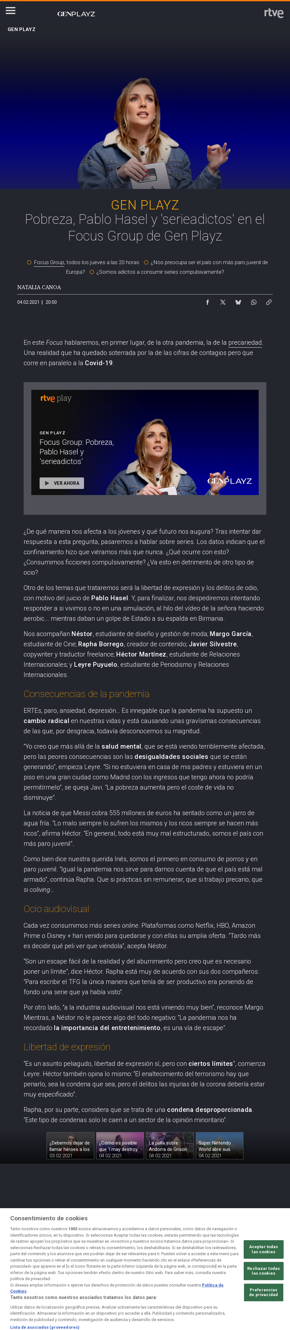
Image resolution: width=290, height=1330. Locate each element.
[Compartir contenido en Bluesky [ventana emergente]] (238, 301)
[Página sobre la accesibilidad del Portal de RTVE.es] (186, 1268)
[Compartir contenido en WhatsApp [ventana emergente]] (253, 301)
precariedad (245, 342)
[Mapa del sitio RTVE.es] (228, 1268)
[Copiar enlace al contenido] (269, 301)
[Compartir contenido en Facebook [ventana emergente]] (207, 301)
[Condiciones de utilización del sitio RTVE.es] (21, 1268)
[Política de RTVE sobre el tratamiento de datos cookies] (104, 1268)
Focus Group (49, 262)
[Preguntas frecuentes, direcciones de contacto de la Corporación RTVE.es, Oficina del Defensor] (269, 1268)
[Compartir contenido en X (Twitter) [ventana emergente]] (223, 301)
